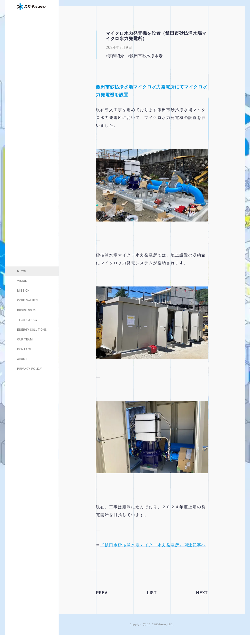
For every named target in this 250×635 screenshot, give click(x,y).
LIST (152, 592)
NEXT (202, 592)
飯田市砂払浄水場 (154, 55)
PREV (102, 592)
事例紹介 (116, 55)
